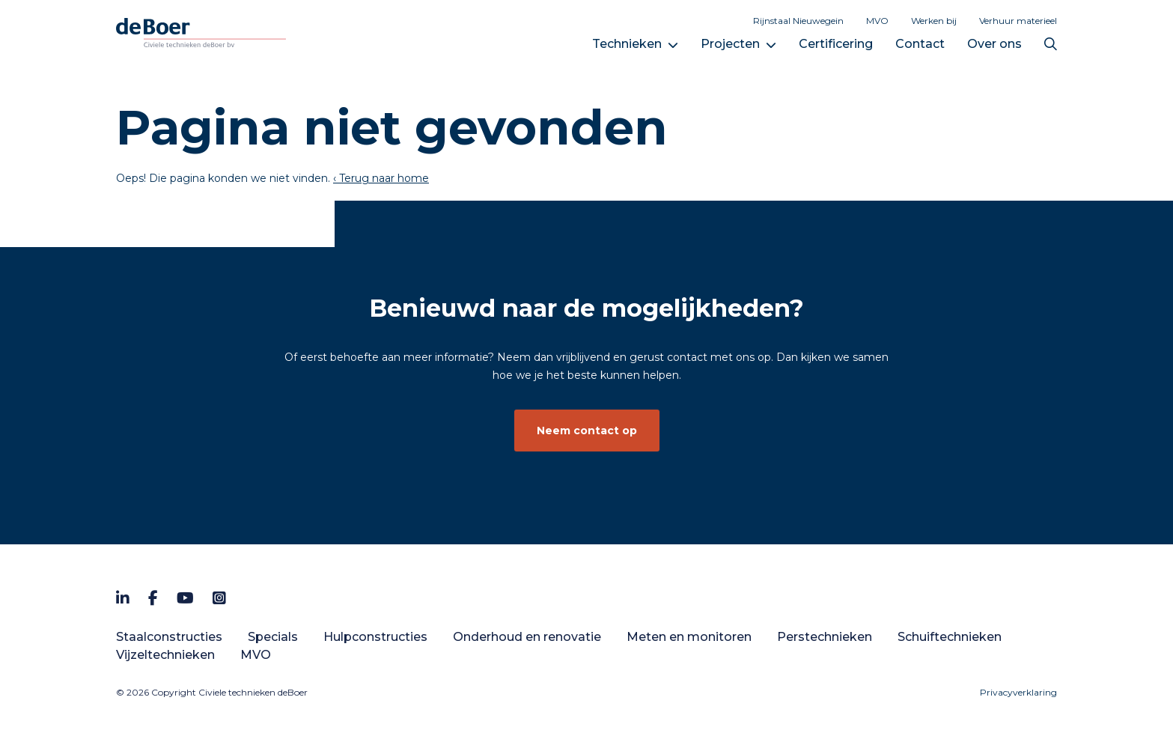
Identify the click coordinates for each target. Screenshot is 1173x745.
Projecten (730, 44)
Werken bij (934, 20)
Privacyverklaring (1018, 692)
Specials (273, 637)
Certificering (836, 44)
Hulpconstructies (375, 637)
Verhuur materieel (1018, 20)
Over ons (994, 44)
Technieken (627, 44)
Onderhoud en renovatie (527, 637)
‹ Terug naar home (381, 178)
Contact (920, 44)
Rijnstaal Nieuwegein (798, 20)
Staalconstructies (169, 637)
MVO (877, 20)
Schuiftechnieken (950, 637)
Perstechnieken (824, 637)
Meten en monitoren (689, 637)
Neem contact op (587, 430)
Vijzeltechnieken (165, 655)
